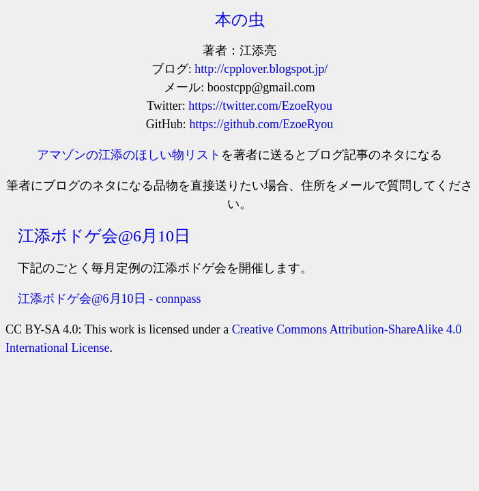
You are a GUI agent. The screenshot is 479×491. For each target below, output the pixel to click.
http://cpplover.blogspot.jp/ (261, 69)
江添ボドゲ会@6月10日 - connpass (109, 299)
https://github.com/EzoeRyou (261, 124)
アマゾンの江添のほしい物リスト (129, 155)
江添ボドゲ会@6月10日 (104, 236)
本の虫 (240, 20)
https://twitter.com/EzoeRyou (260, 106)
